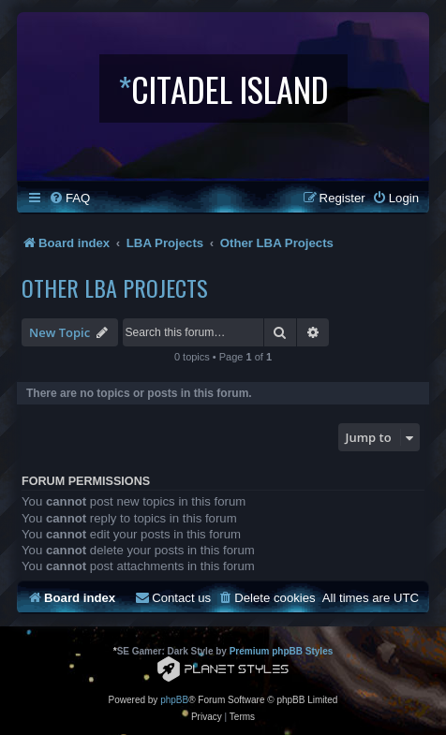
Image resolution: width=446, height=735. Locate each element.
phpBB (174, 700)
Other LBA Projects (115, 287)
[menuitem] (69, 198)
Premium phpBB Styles (282, 651)
